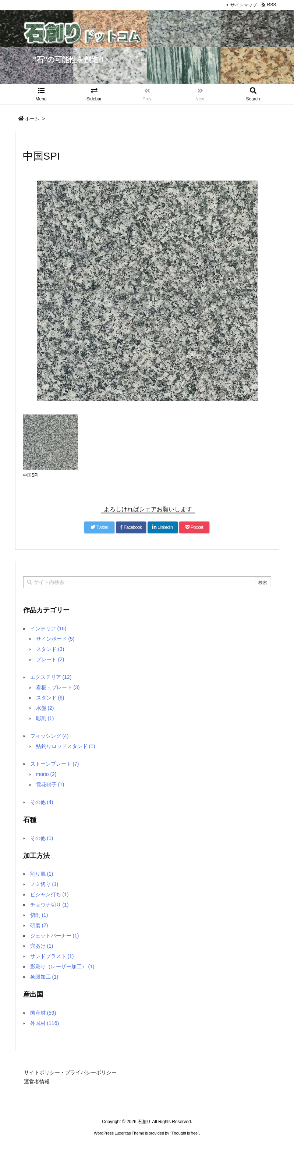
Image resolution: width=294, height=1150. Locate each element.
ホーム (32, 118)
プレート (50, 659)
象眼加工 (44, 977)
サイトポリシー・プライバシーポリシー (70, 1072)
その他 (41, 802)
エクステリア (51, 677)
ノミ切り (44, 884)
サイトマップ (243, 5)
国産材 (43, 1013)
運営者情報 (37, 1082)
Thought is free (184, 1133)
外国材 (44, 1023)
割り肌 (41, 874)
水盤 (45, 708)
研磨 (39, 925)
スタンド (50, 649)
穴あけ (41, 946)
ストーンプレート (54, 764)
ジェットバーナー (54, 936)
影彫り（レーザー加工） (62, 966)
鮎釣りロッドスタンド (65, 746)
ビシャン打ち (49, 894)
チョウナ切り (49, 905)
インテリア (48, 628)
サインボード (55, 639)
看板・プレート (58, 687)
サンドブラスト (52, 956)
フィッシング (49, 736)
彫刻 (45, 718)
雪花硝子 (50, 784)
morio (46, 774)
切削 (39, 915)
